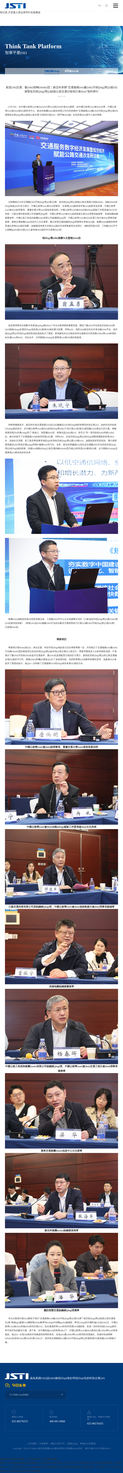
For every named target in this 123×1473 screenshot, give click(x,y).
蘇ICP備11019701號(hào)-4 (97, 1448)
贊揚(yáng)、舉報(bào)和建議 (82, 1443)
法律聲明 (43, 1443)
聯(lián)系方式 (58, 1443)
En (99, 5)
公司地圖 (31, 1443)
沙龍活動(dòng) (51, 71)
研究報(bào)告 (72, 71)
